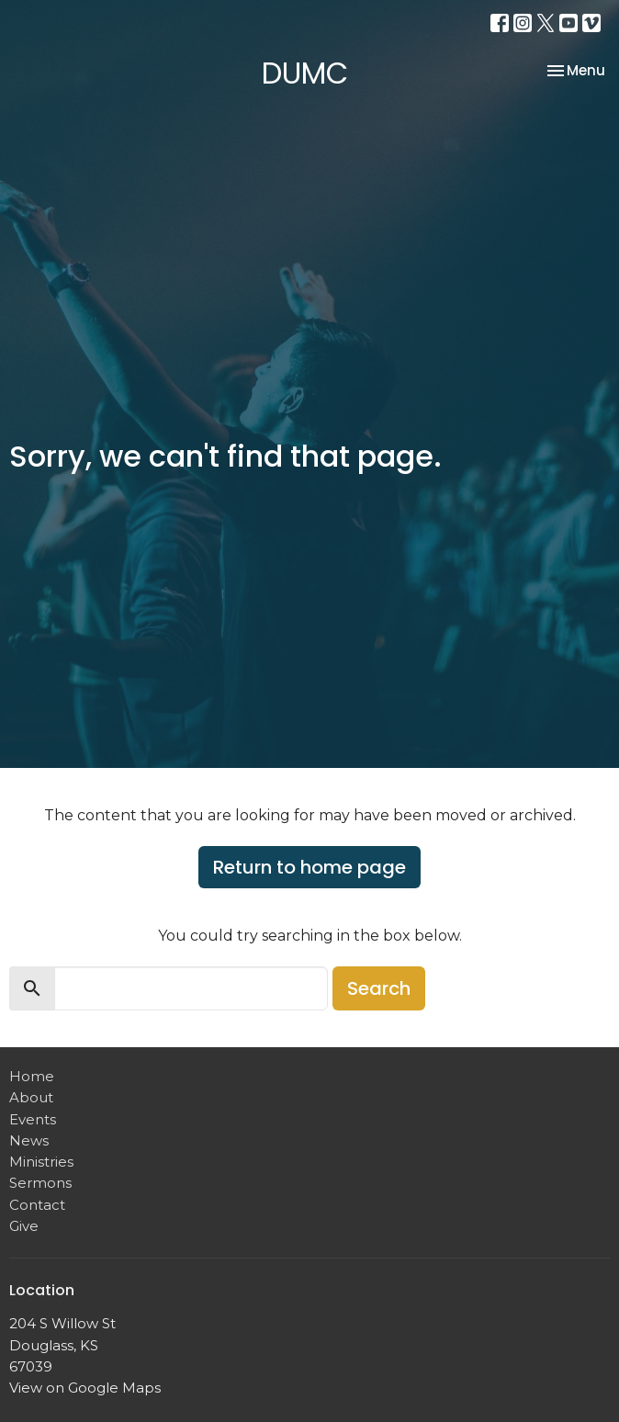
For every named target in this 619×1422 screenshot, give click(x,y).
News (29, 1140)
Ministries (41, 1161)
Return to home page (309, 867)
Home (31, 1076)
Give (24, 1226)
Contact (37, 1204)
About (31, 1097)
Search (379, 988)
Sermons (40, 1182)
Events (32, 1119)
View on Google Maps (85, 1387)
